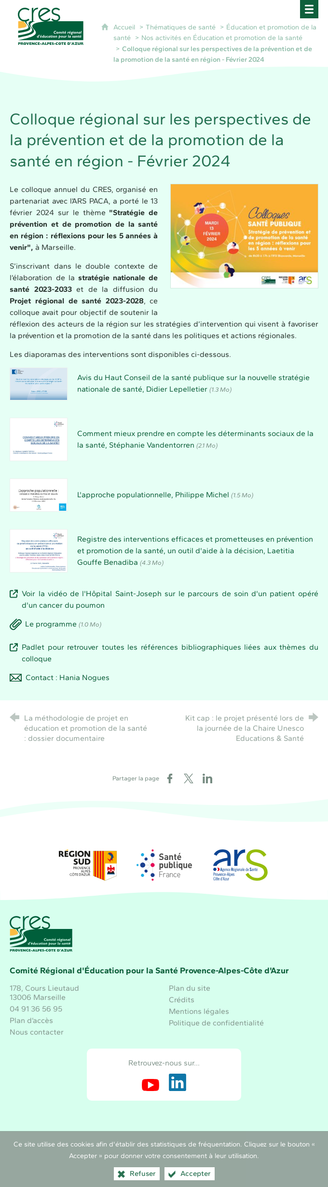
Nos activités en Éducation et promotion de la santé (221, 37)
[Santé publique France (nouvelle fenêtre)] (164, 865)
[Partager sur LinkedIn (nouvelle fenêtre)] (207, 778)
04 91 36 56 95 (36, 1008)
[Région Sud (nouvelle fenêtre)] (88, 865)
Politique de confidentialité (216, 1022)
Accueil (125, 27)
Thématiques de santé (181, 27)
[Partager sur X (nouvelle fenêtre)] (188, 778)
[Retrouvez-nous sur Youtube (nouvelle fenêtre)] (150, 1082)
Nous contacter (37, 1032)
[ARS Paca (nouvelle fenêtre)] (240, 865)
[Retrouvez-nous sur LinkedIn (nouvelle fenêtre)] (177, 1082)
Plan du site (189, 988)
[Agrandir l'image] (244, 235)
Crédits (181, 999)
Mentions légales (199, 1011)
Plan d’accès (31, 1020)
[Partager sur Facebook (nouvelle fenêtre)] (170, 778)
